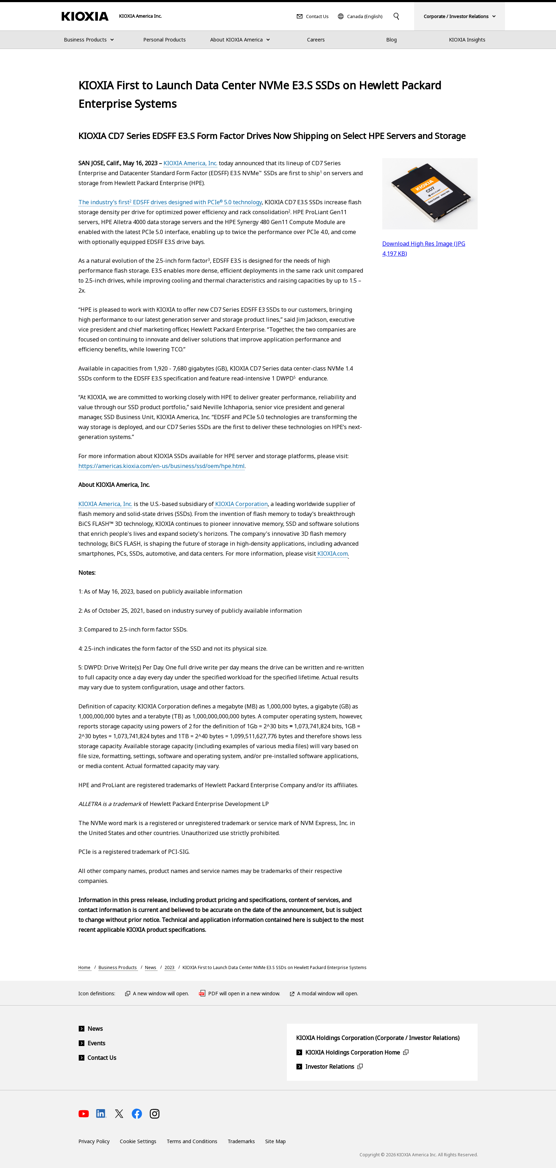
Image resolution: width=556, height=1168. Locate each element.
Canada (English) (365, 16)
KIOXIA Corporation (241, 504)
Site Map (275, 1141)
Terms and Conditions (192, 1141)
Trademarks (241, 1141)
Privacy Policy (94, 1141)
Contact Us (317, 16)
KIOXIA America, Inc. (190, 163)
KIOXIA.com (332, 553)
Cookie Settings (138, 1141)
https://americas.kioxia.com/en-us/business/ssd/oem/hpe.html (161, 466)
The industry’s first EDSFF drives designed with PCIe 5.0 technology (170, 202)
